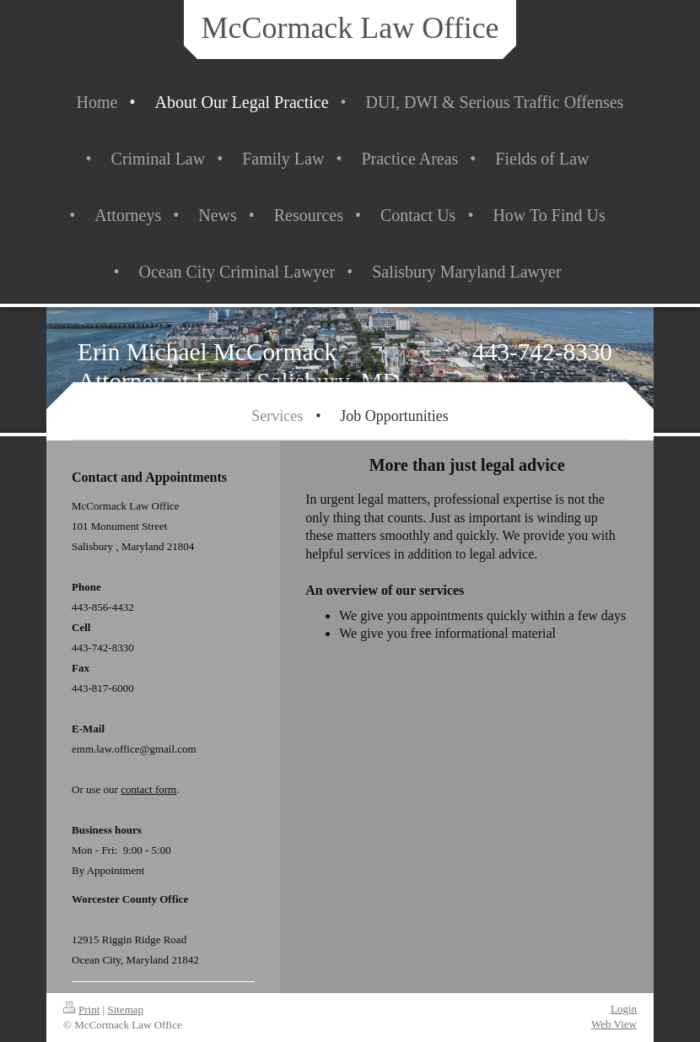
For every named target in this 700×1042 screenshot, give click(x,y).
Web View (614, 1024)
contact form (148, 789)
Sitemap (125, 1009)
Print (81, 1009)
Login (624, 1008)
